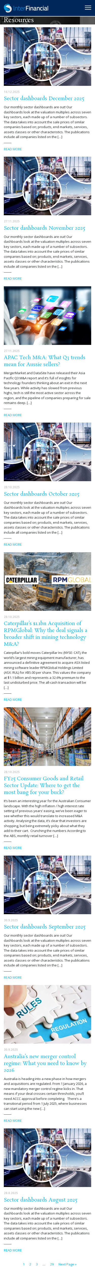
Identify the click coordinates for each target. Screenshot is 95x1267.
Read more (13, 149)
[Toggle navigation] (88, 8)
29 (52, 1264)
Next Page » (68, 1264)
